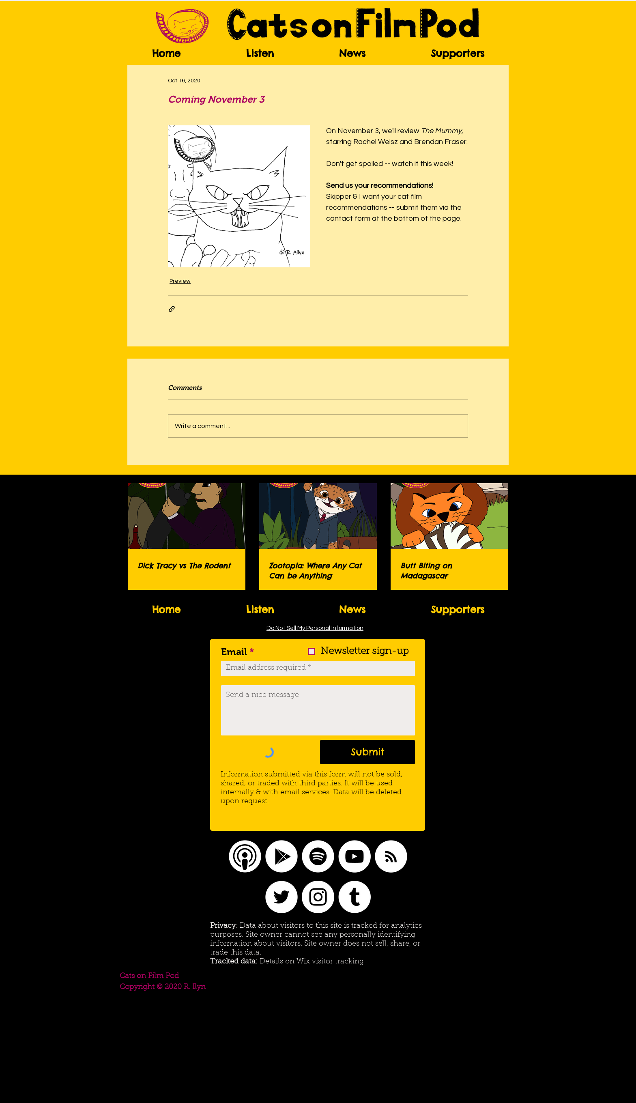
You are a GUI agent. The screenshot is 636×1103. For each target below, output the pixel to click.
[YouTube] (354, 856)
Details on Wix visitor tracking (312, 961)
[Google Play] (281, 856)
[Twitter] (281, 897)
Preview (180, 281)
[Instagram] (318, 897)
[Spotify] (318, 856)
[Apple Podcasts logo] (245, 856)
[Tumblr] (354, 897)
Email (234, 652)
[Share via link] (172, 309)
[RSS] (391, 856)
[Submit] (367, 752)
